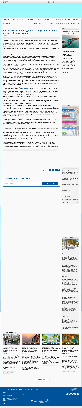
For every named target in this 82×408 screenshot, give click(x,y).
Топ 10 (64, 133)
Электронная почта (8, 180)
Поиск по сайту (75, 2)
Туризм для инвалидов (62, 23)
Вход (60, 2)
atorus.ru (67, 406)
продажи (30, 150)
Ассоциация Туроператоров (8, 2)
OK (53, 2)
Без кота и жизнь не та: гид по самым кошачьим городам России (70, 280)
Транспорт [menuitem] (31, 20)
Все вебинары (67, 202)
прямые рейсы (6, 372)
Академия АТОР (75, 23)
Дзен (46, 2)
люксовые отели (51, 366)
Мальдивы (45, 366)
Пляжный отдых (26, 373)
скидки (47, 150)
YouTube (49, 2)
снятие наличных (74, 372)
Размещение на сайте (29, 389)
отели (21, 150)
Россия (17, 150)
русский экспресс (36, 150)
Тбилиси (13, 150)
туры (51, 150)
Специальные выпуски (68, 110)
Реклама (38, 389)
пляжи (31, 373)
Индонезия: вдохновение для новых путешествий (70, 185)
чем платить (73, 371)
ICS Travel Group (21, 73)
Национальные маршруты (69, 127)
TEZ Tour (47, 140)
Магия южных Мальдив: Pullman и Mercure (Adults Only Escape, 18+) (70, 173)
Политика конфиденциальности (10, 389)
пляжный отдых (33, 372)
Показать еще (41, 379)
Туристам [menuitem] (48, 20)
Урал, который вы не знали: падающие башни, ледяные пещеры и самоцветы (68, 297)
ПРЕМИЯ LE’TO (50, 23)
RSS (42, 389)
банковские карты (65, 372)
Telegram (55, 2)
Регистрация (66, 2)
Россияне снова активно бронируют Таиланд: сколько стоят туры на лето (70, 315)
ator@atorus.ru (13, 399)
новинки (44, 367)
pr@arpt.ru (15, 401)
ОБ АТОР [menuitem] (75, 20)
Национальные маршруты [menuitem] (62, 20)
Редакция (21, 389)
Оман (24, 372)
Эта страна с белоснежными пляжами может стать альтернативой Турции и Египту (69, 251)
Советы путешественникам (69, 121)
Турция (4, 371)
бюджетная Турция (10, 371)
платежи (67, 371)
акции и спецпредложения (52, 367)
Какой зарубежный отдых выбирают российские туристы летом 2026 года (69, 266)
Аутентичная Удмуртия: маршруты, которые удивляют (70, 179)
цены (54, 150)
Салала (27, 372)
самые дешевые (6, 374)
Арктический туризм (38, 23)
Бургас (9, 150)
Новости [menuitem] (6, 20)
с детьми (43, 150)
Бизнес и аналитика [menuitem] (18, 20)
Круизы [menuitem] (40, 20)
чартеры (11, 372)
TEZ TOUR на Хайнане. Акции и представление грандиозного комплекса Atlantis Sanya (69, 192)
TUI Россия (32, 87)
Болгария (5, 150)
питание (25, 150)
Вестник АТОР (66, 116)
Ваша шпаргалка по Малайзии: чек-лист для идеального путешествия (70, 198)
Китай (63, 371)
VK (51, 2)
